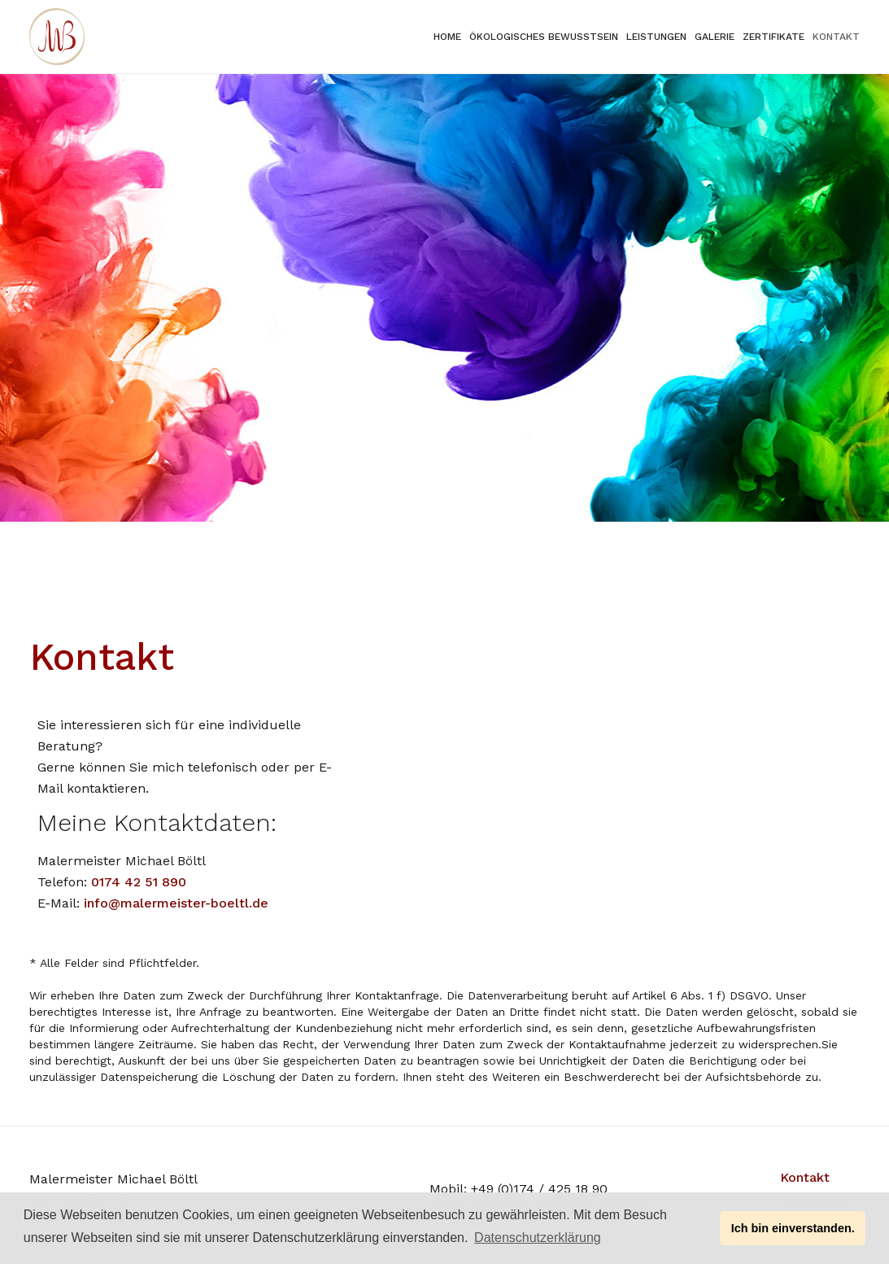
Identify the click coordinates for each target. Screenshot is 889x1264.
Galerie (714, 36)
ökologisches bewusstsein (543, 36)
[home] (57, 36)
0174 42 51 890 (138, 882)
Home (447, 36)
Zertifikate (773, 36)
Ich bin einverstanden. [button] (793, 1228)
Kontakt (805, 1177)
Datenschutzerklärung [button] (537, 1237)
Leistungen (656, 36)
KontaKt (836, 36)
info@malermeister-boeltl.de (176, 903)
